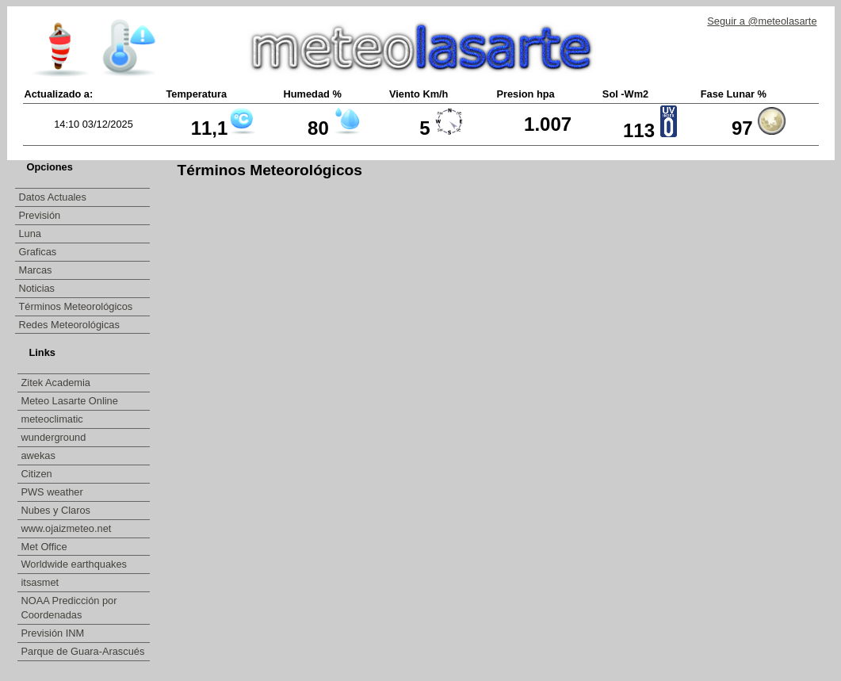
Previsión (40, 215)
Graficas (38, 252)
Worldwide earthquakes (74, 564)
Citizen (38, 474)
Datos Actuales (52, 197)
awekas (40, 455)
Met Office (46, 547)
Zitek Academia (56, 382)
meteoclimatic (53, 419)
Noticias (37, 288)
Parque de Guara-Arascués (83, 651)
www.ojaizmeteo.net (67, 528)
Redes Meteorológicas (69, 325)
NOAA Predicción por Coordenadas (69, 608)
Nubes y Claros (57, 510)
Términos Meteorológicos (76, 306)
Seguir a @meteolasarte (761, 21)
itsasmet (41, 582)
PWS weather (53, 492)
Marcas (35, 270)
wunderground (55, 437)
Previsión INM (53, 633)
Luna (30, 233)
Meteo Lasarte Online (71, 401)
